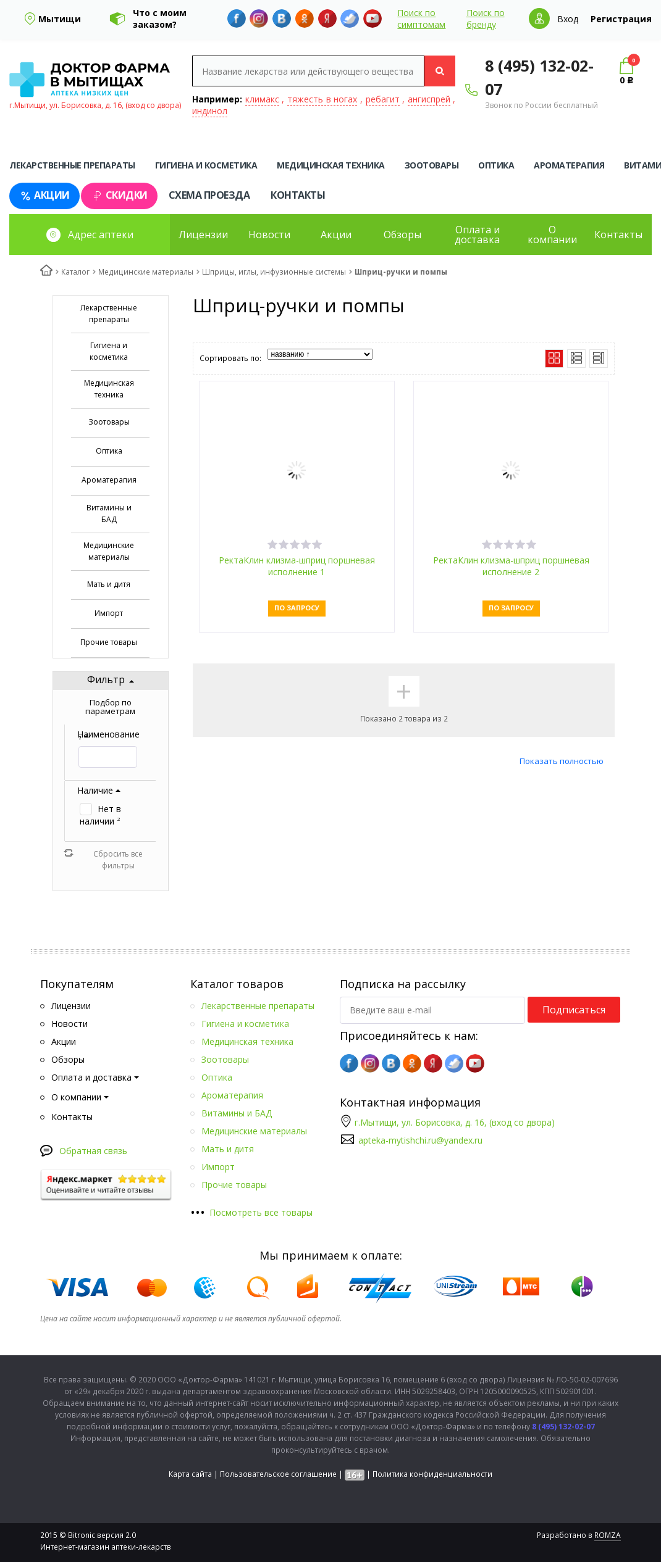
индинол (209, 111)
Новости (269, 234)
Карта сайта (190, 1474)
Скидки (119, 195)
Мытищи (59, 19)
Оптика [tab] (496, 165)
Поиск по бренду (485, 18)
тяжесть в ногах (322, 99)
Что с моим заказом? (160, 18)
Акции (44, 195)
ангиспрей (429, 99)
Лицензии (203, 234)
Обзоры (402, 234)
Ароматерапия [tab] (569, 165)
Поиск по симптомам (421, 18)
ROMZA (607, 1535)
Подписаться (573, 1009)
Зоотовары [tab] (432, 165)
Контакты (298, 195)
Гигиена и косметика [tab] (206, 165)
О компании (552, 234)
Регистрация (621, 19)
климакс (262, 99)
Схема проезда (209, 195)
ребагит (383, 99)
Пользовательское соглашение (278, 1474)
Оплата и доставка (477, 234)
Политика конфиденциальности (432, 1474)
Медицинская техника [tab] (331, 165)
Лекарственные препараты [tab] (72, 165)
